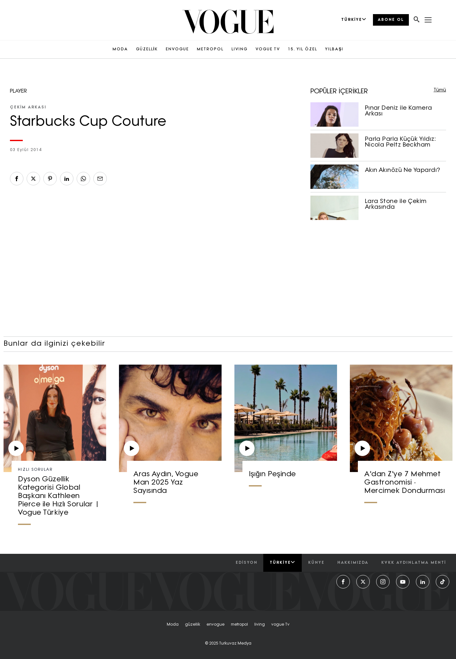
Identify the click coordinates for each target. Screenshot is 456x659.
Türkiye (282, 562)
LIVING (240, 49)
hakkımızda (352, 563)
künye (316, 563)
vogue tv (280, 625)
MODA (120, 49)
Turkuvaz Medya (235, 644)
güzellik (192, 625)
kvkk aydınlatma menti (413, 563)
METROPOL (210, 49)
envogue (215, 625)
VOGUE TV (268, 49)
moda (173, 625)
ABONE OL (391, 20)
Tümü (440, 90)
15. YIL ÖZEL (302, 49)
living (259, 625)
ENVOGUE (177, 49)
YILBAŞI (334, 49)
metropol (239, 625)
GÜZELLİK (147, 49)
